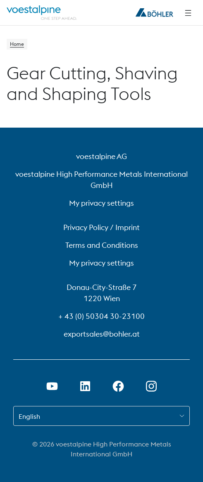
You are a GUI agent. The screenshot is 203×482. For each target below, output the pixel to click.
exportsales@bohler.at (102, 334)
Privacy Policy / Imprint (101, 227)
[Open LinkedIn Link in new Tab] (85, 386)
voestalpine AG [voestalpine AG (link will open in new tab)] (101, 156)
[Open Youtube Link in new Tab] (52, 386)
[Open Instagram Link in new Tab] (151, 386)
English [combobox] (29, 416)
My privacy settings (101, 203)
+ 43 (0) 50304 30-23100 (101, 316)
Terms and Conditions (101, 245)
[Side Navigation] (188, 13)
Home (17, 44)
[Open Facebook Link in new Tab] (118, 386)
